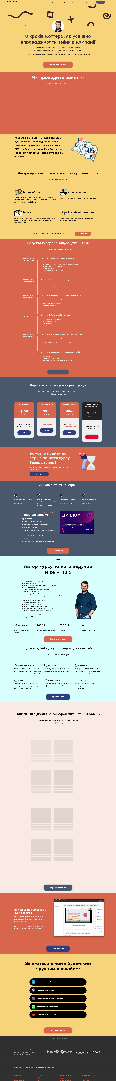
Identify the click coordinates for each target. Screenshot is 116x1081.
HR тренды (85, 1017)
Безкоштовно (46, 2)
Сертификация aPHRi (20, 1015)
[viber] (94, 1063)
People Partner (63, 1021)
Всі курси (71, 2)
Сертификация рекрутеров (89, 1021)
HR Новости (66, 1057)
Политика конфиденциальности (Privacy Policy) (83, 1059)
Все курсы (32, 1036)
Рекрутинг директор (19, 1021)
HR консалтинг (41, 1060)
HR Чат (65, 1059)
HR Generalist (40, 1013)
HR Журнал (66, 1054)
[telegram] (97, 1060)
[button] (24, 437)
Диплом (54, 2)
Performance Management (21, 1026)
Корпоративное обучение (41, 1055)
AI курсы (53, 1036)
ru (108, 2)
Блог (78, 2)
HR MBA (62, 1023)
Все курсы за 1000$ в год (89, 1026)
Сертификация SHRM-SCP (67, 1015)
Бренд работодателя (65, 1019)
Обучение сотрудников (20, 1019)
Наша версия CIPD (87, 1015)
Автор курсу (62, 2)
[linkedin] (94, 1060)
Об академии (67, 1061)
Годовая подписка (63, 1040)
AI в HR (16, 1017)
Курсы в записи (78, 1040)
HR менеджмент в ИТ (65, 1026)
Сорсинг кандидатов (42, 1026)
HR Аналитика (86, 1023)
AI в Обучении (41, 1024)
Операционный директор (66, 1013)
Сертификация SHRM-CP (43, 1023)
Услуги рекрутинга (42, 1058)
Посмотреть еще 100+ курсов (90, 1024)
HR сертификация (65, 1036)
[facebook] (94, 1056)
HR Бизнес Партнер (42, 1021)
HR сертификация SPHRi (82, 1063)
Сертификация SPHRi (42, 1015)
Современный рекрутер (88, 1013)
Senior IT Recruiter (86, 1019)
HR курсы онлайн (55, 1060)
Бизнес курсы (49, 1040)
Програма (30, 2)
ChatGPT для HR (64, 1017)
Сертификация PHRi (19, 1023)
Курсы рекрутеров (81, 1036)
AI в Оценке (40, 1017)
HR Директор (17, 1013)
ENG (112, 2)
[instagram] (97, 1056)
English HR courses (55, 1058)
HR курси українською (53, 1055)
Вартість (37, 2)
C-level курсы (36, 1040)
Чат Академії (85, 2)
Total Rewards (40, 1019)
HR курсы (43, 1036)
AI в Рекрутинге (18, 1024)
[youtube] (100, 1056)
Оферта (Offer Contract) (81, 1055)
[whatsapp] (100, 1060)
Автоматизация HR (65, 1024)
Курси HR (51, 977)
